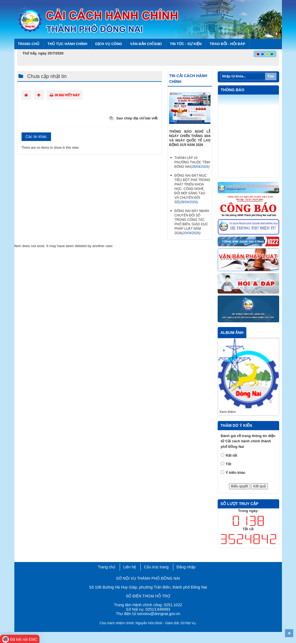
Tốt (228, 464)
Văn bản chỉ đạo (146, 44)
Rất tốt (231, 455)
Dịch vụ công (108, 44)
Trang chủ (29, 44)
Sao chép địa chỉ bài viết (134, 118)
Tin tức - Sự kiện (186, 44)
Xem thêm (227, 412)
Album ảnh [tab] (232, 332)
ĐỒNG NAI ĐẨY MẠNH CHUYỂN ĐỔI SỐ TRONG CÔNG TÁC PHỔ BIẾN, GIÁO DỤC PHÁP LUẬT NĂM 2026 (191, 222)
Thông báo (232, 90)
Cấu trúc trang (156, 567)
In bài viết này (65, 95)
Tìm (270, 76)
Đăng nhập (186, 567)
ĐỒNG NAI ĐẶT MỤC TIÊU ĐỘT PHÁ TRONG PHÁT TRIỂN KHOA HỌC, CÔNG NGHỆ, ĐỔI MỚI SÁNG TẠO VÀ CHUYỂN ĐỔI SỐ (192, 189)
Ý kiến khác (236, 473)
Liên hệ (129, 567)
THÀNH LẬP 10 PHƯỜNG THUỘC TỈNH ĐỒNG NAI (192, 162)
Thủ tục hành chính (67, 44)
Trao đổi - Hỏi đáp (227, 44)
